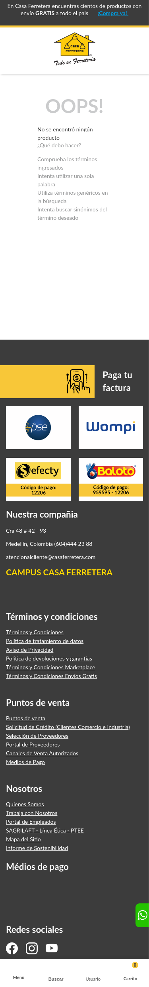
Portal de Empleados (31, 822)
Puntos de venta (25, 718)
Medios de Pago (25, 762)
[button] (56, 973)
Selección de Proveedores (37, 736)
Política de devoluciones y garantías (49, 658)
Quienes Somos (25, 804)
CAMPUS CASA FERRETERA (59, 572)
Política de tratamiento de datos (44, 641)
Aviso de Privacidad (29, 650)
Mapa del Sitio (23, 839)
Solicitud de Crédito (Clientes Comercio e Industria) (68, 727)
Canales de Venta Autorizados (42, 753)
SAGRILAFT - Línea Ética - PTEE (45, 830)
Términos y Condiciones (35, 632)
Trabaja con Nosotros (31, 813)
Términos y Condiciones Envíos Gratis (51, 676)
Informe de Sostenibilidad (37, 848)
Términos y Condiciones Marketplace (50, 667)
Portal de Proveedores (33, 744)
